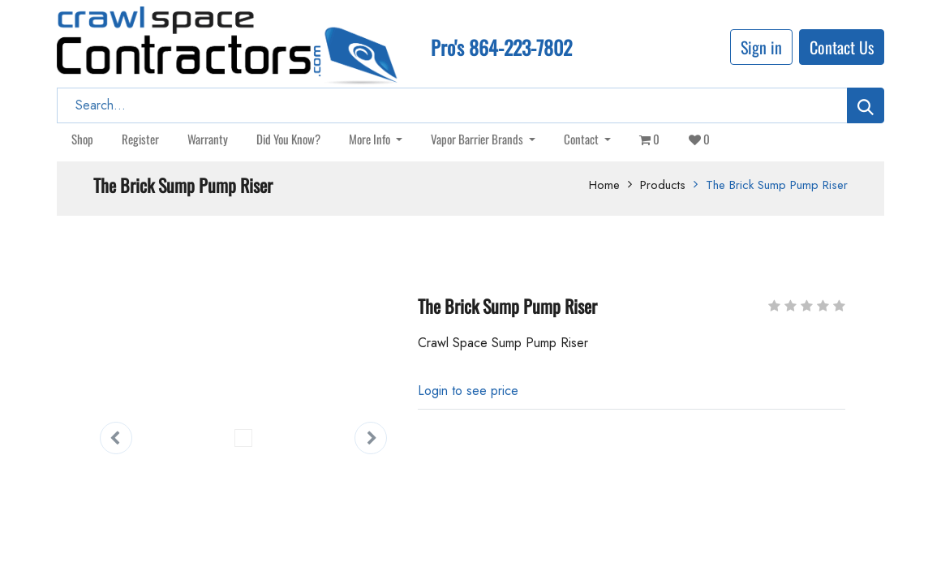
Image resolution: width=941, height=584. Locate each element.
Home (604, 185)
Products (662, 185)
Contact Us (842, 47)
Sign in (761, 47)
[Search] (865, 105)
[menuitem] (82, 139)
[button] (116, 438)
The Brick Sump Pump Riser (777, 185)
